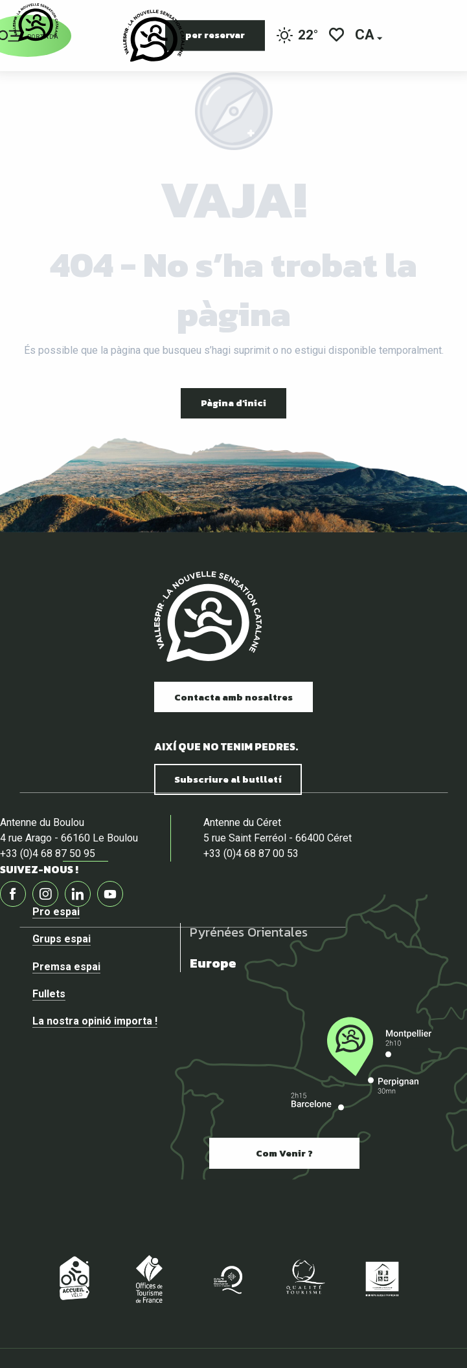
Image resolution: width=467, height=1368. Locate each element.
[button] (365, 35)
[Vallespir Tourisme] (35, 22)
